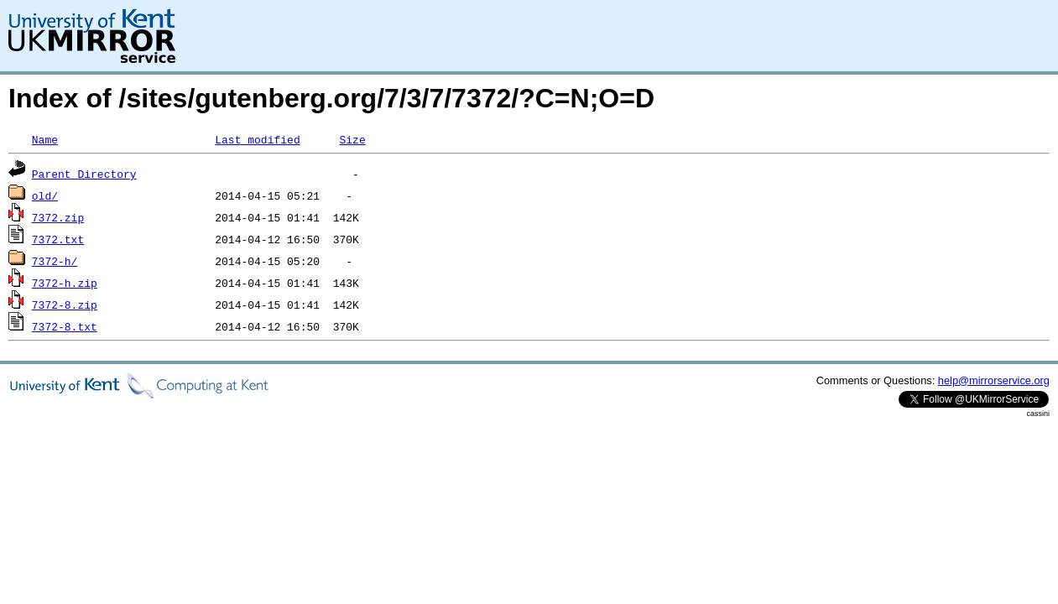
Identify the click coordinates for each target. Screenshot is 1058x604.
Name (45, 139)
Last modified (257, 139)
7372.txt (58, 239)
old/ (45, 195)
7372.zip (58, 217)
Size (352, 139)
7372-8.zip (64, 304)
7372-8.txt (64, 326)
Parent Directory (84, 173)
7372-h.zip (64, 282)
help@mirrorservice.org (994, 380)
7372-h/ (55, 260)
